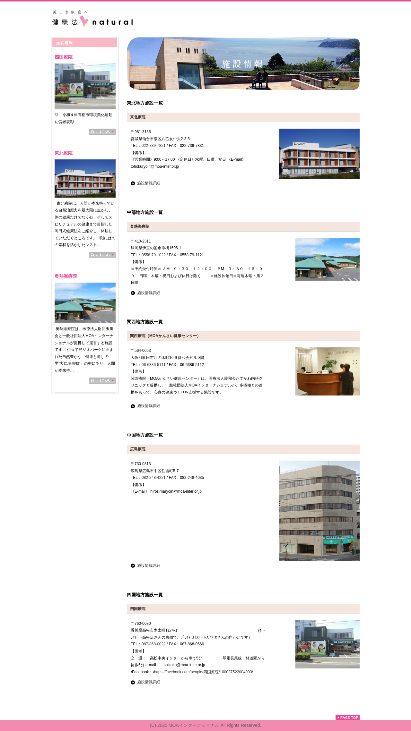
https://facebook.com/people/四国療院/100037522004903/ (203, 672)
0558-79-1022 (154, 255)
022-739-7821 (154, 145)
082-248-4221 (154, 477)
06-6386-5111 (154, 364)
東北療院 (64, 153)
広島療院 (137, 449)
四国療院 (64, 57)
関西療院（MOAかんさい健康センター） (165, 336)
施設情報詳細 (148, 183)
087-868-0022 (154, 644)
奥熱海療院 (66, 276)
